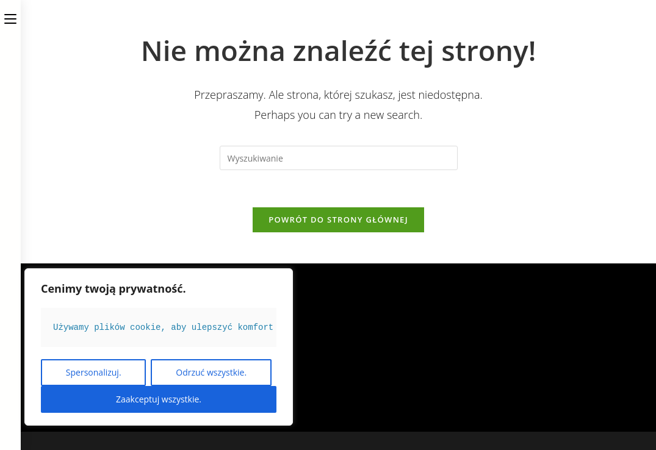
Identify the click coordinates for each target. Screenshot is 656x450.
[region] (158, 347)
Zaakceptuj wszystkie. (158, 399)
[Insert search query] (339, 158)
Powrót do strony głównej (338, 219)
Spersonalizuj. (93, 372)
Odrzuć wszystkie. (211, 372)
